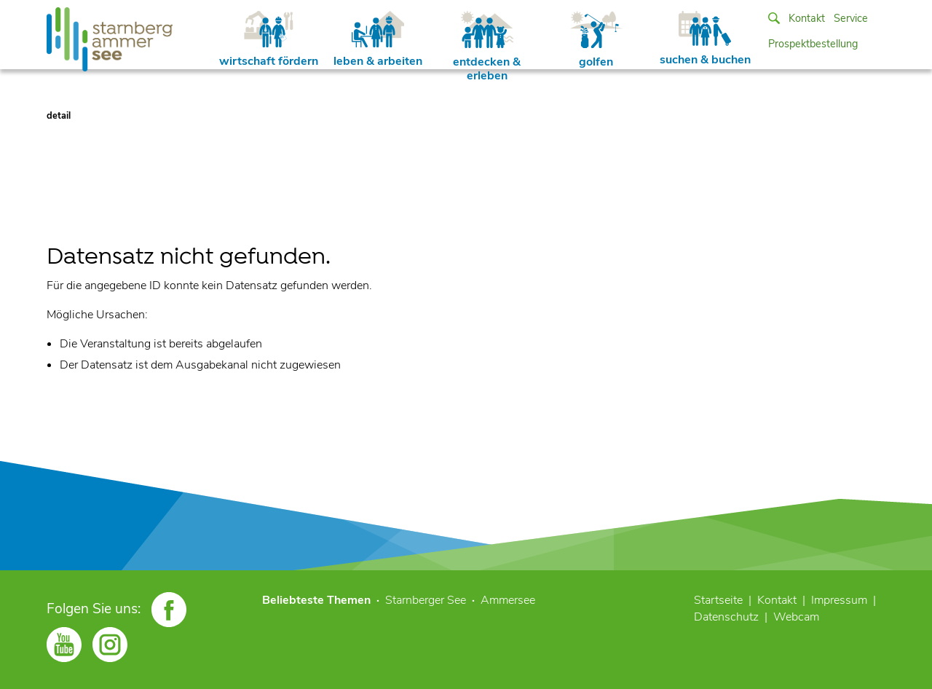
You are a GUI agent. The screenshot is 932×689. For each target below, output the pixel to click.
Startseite (718, 600)
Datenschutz (726, 617)
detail (59, 115)
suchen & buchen (705, 39)
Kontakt (807, 18)
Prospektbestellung (813, 43)
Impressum (839, 600)
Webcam (796, 617)
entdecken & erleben (487, 47)
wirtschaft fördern (268, 40)
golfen (596, 40)
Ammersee (508, 600)
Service (851, 18)
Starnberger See (425, 600)
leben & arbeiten (377, 40)
